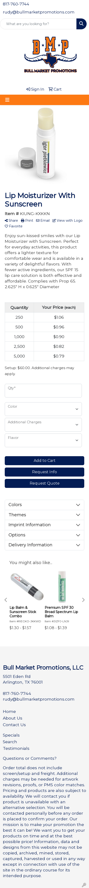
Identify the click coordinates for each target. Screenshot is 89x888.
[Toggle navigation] (7, 100)
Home (9, 711)
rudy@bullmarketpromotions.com (39, 12)
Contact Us (14, 724)
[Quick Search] (38, 23)
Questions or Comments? (29, 758)
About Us (12, 718)
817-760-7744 (16, 4)
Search (10, 741)
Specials (11, 735)
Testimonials (16, 748)
